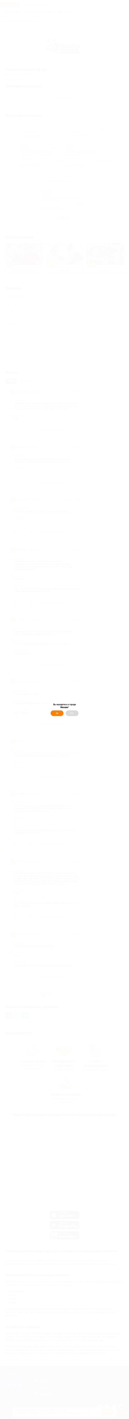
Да (57, 713)
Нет (72, 713)
